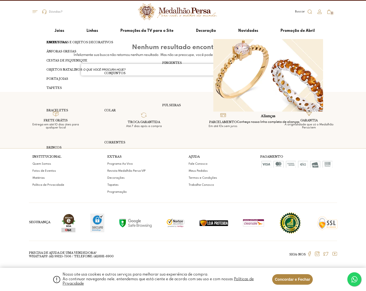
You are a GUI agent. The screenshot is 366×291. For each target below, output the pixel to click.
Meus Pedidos (198, 171)
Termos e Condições (203, 178)
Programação (117, 192)
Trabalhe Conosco (201, 185)
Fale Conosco (198, 164)
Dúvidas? (52, 12)
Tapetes (113, 185)
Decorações (116, 178)
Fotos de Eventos (44, 171)
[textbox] (171, 70)
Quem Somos (41, 164)
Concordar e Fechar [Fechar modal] (292, 279)
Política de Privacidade (48, 185)
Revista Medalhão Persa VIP (126, 171)
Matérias (38, 178)
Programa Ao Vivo (120, 164)
